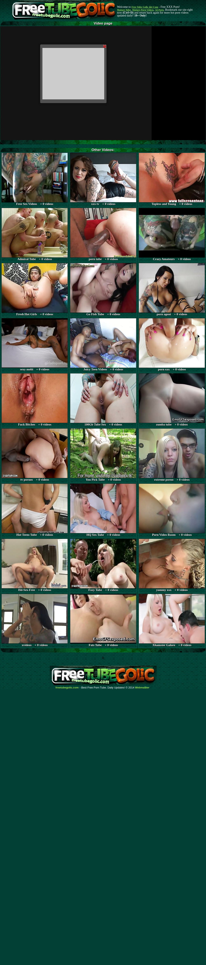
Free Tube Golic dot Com (144, 7)
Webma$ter (142, 687)
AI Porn (159, 9)
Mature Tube (124, 9)
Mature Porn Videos (143, 9)
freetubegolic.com (67, 687)
